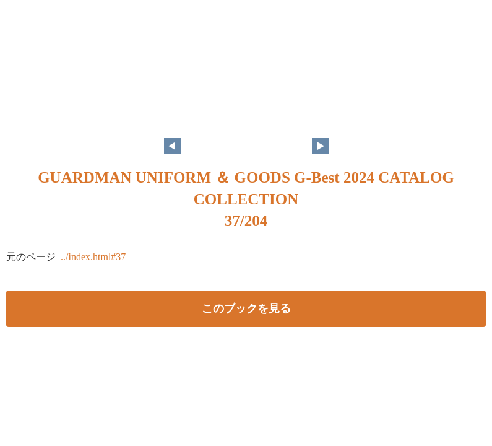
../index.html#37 (93, 256)
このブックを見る (246, 308)
